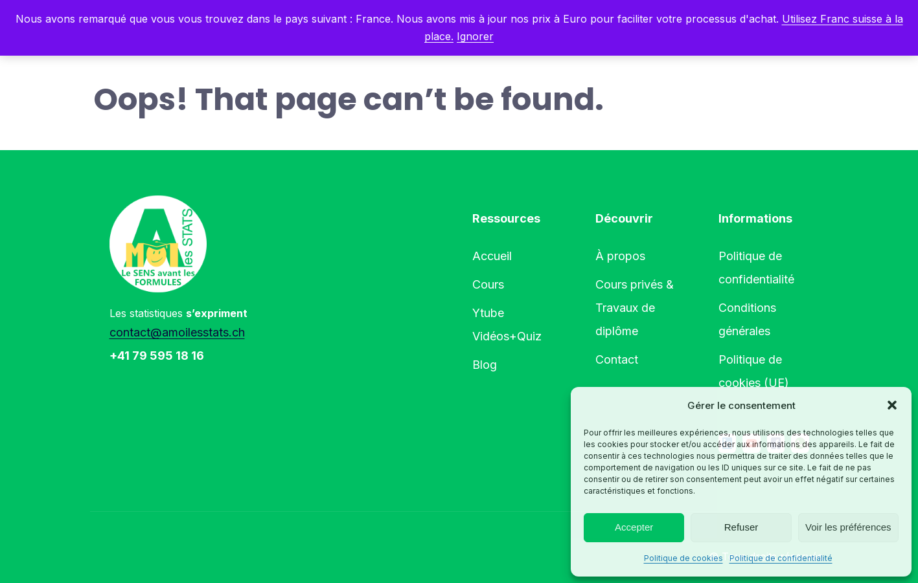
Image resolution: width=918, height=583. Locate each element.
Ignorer (475, 36)
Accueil (492, 256)
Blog (484, 364)
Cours (488, 284)
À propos (620, 256)
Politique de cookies (683, 558)
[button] (892, 405)
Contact (616, 359)
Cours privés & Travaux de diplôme (634, 308)
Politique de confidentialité (780, 558)
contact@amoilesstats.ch (177, 332)
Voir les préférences (848, 527)
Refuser (741, 527)
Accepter (634, 527)
